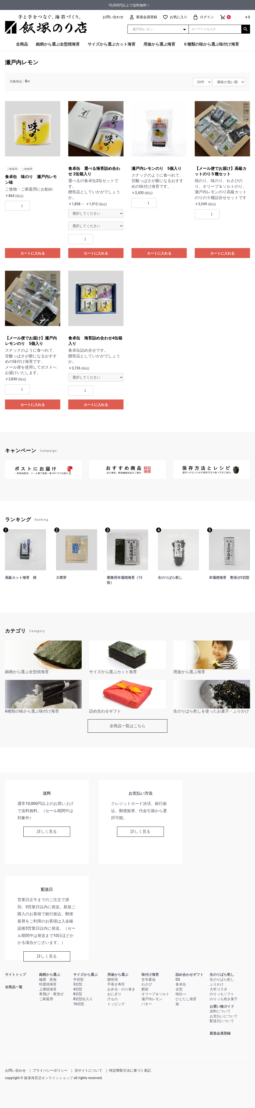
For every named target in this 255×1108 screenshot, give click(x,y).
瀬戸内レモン (22, 62)
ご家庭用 (46, 999)
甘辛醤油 (148, 979)
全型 (179, 989)
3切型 (77, 984)
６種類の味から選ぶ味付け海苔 (211, 44)
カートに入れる (32, 253)
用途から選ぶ (117, 975)
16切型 (78, 1004)
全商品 (22, 44)
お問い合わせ (15, 1070)
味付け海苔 (150, 975)
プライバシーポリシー (50, 1070)
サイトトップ (15, 975)
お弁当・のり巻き (121, 989)
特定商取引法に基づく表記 (130, 1070)
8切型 (77, 994)
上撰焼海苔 (48, 989)
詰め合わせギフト (189, 975)
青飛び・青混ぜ (51, 994)
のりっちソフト (222, 994)
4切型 (77, 989)
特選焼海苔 (48, 984)
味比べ (181, 994)
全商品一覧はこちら (127, 725)
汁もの (112, 999)
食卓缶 (181, 984)
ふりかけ (217, 984)
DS (178, 979)
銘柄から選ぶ (49, 975)
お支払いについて (224, 1016)
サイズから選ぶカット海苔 (111, 44)
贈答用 (112, 979)
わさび (146, 984)
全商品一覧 (13, 987)
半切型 (78, 979)
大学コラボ (218, 989)
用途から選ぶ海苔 (159, 44)
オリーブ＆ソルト (155, 994)
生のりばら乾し (222, 975)
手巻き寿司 (116, 984)
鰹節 (144, 989)
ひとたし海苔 (186, 999)
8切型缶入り (83, 999)
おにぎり (114, 994)
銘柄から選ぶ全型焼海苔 (58, 44)
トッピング (116, 1004)
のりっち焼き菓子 (224, 999)
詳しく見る (47, 831)
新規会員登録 (220, 1033)
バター (146, 1004)
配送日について (222, 1021)
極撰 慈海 (48, 979)
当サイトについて (88, 1070)
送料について (220, 1011)
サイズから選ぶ (85, 975)
